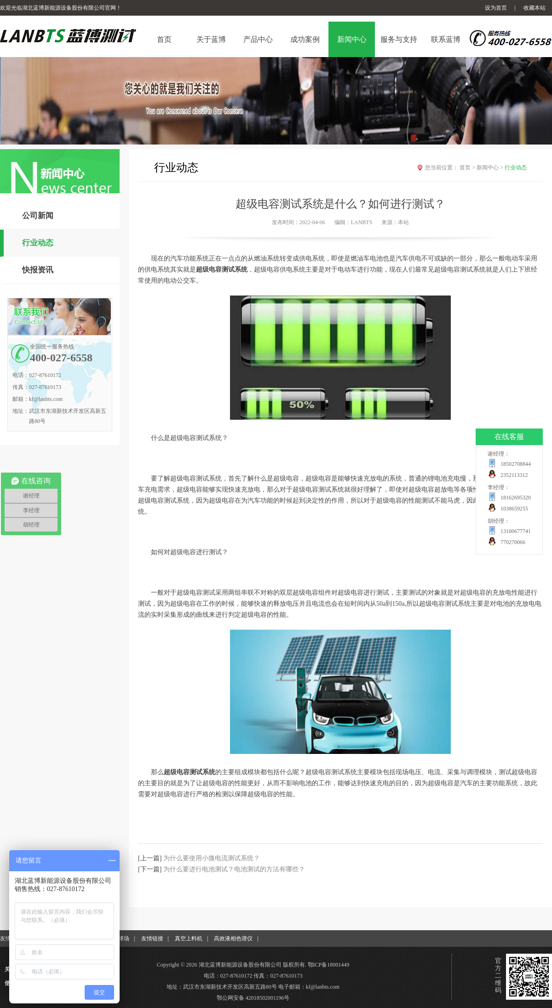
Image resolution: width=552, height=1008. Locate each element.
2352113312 (514, 475)
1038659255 (514, 508)
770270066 (512, 542)
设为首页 (496, 8)
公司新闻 (37, 215)
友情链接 (152, 938)
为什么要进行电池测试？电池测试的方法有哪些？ (234, 869)
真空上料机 (188, 938)
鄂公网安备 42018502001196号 (253, 998)
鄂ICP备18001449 (329, 965)
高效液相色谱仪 (233, 938)
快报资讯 (37, 270)
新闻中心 (491, 167)
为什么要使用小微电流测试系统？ (211, 858)
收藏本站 (534, 8)
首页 (468, 167)
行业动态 (37, 242)
